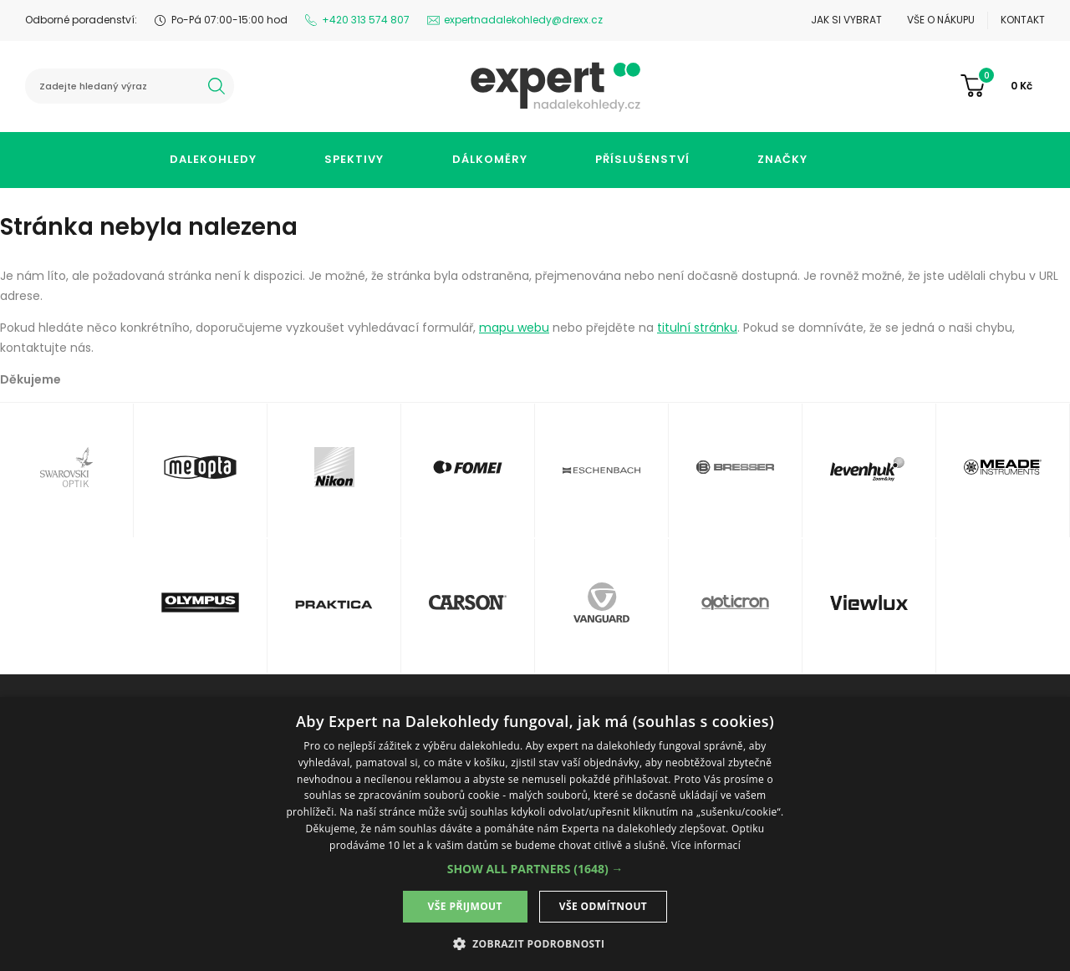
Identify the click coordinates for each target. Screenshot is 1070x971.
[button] (535, 869)
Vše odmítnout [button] (603, 906)
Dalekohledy (213, 159)
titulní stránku (697, 327)
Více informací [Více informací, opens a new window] (706, 845)
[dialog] (535, 834)
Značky (782, 159)
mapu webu (514, 327)
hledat (216, 86)
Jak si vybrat (846, 20)
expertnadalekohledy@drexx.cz (523, 20)
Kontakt (1023, 20)
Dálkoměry (489, 159)
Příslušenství (642, 159)
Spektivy (354, 159)
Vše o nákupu (941, 20)
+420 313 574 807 (366, 20)
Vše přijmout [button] (465, 906)
